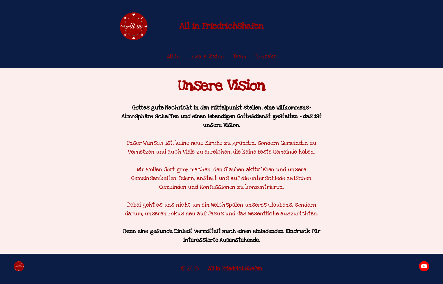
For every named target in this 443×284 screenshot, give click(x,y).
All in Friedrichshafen (221, 26)
